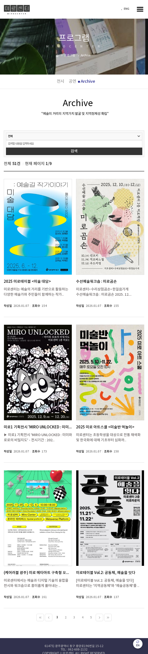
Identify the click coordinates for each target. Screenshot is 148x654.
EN (138, 643)
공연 (72, 81)
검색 (74, 151)
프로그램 (69, 55)
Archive (88, 81)
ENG (126, 8)
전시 (60, 81)
